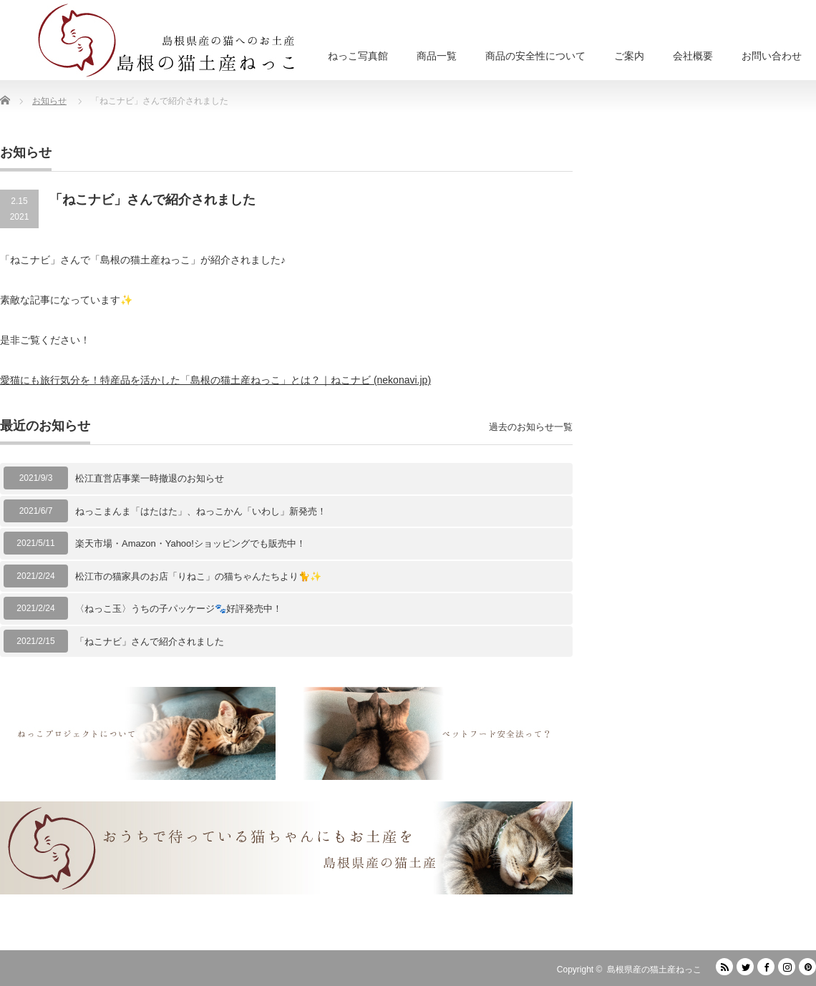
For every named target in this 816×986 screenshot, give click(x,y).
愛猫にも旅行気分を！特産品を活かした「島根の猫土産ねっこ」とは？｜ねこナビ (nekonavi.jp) (215, 380)
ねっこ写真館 (358, 56)
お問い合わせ (772, 56)
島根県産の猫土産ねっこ (654, 970)
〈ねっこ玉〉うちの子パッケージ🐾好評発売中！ (178, 608)
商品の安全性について (535, 56)
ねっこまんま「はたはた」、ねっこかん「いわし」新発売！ (200, 511)
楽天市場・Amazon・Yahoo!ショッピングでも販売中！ (190, 543)
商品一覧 (437, 56)
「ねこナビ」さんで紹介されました (149, 641)
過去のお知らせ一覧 (531, 426)
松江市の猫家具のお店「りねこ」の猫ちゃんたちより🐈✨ (198, 576)
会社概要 (693, 56)
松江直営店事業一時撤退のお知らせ (149, 478)
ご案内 (629, 56)
